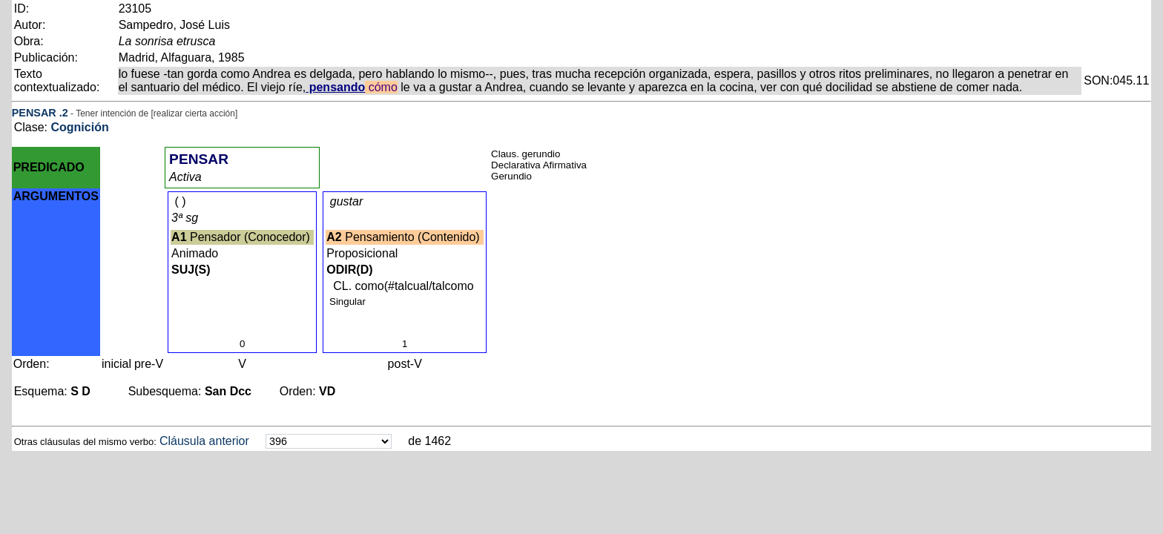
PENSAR (34, 113)
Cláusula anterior (204, 441)
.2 (63, 113)
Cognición (79, 127)
